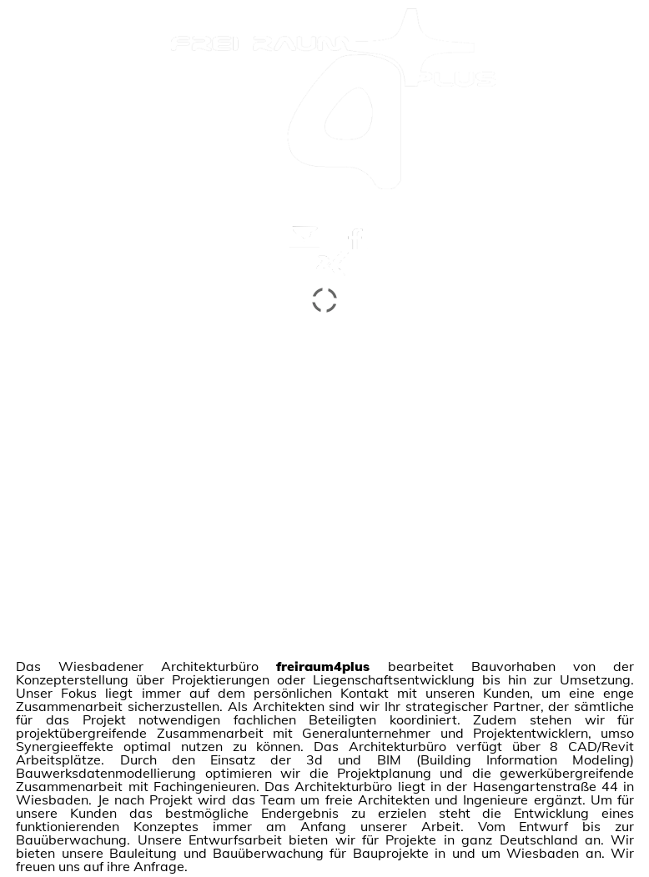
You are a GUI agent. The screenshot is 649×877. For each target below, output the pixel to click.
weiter (333, 203)
